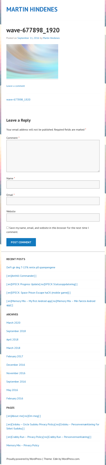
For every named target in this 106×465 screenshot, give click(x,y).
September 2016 (16, 381)
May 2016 (12, 390)
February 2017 (14, 356)
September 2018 (16, 331)
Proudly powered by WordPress (24, 459)
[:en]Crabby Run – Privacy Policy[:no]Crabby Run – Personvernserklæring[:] (48, 437)
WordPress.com (70, 459)
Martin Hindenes (31, 9)
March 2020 (13, 322)
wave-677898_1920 (18, 99)
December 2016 (15, 364)
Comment (12, 137)
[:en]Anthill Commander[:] (21, 275)
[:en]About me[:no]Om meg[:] (23, 416)
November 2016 (15, 373)
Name (10, 178)
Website (11, 211)
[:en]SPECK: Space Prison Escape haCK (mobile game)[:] (38, 292)
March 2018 (13, 348)
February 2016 (14, 398)
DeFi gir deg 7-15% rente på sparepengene (30, 267)
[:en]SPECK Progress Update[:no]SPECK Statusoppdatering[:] (41, 284)
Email (10, 195)
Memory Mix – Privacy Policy (22, 445)
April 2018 (12, 339)
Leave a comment (15, 85)
